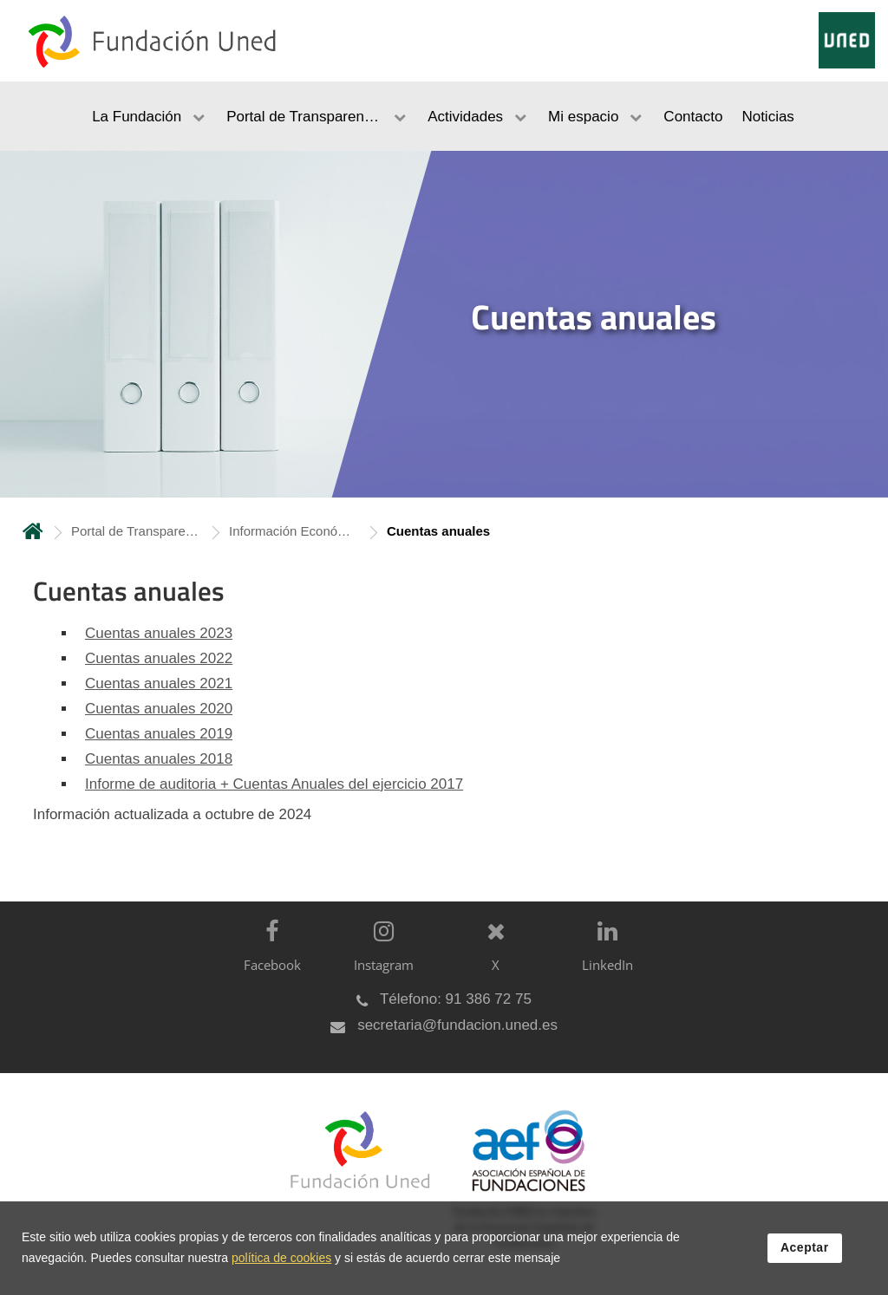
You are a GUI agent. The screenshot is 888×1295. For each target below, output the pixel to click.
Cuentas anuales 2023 (158, 633)
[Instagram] (379, 960)
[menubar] (444, 116)
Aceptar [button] (804, 1249)
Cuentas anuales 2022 (158, 658)
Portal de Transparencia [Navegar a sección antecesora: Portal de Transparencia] (136, 531)
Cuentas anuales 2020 (158, 708)
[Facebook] (267, 960)
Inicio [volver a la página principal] (33, 531)
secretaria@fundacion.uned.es (457, 1025)
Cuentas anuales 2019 (158, 734)
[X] (491, 960)
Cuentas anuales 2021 (158, 683)
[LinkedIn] (603, 960)
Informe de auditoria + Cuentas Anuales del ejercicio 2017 (274, 784)
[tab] (444, 324)
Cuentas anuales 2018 (158, 759)
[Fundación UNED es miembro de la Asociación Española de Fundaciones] (520, 1193)
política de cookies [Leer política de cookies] (281, 1259)
